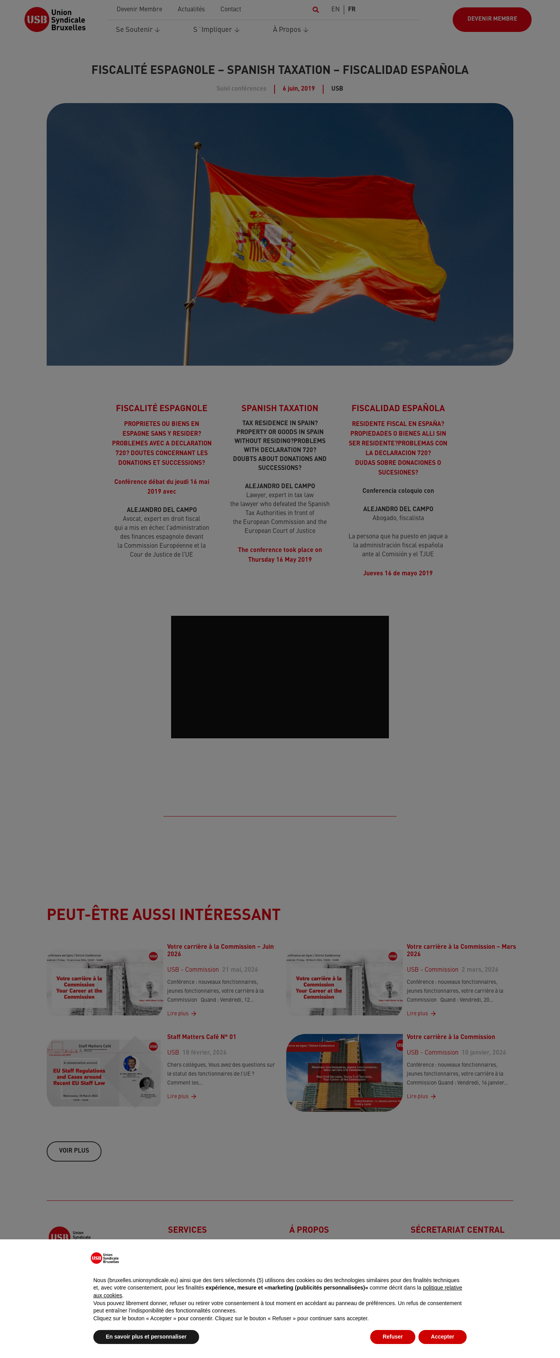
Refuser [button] (393, 1336)
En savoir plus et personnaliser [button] (146, 1336)
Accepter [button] (442, 1336)
